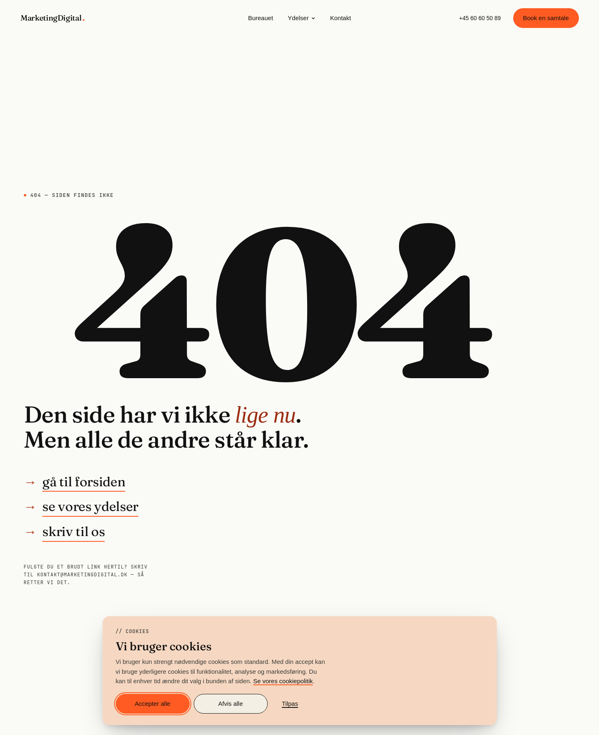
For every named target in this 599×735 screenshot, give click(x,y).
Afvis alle (230, 703)
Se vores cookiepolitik (283, 680)
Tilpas (290, 703)
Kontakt (340, 17)
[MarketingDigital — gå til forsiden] (53, 18)
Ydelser (301, 17)
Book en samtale (546, 17)
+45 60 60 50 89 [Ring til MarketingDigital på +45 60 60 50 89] (480, 18)
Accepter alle (152, 703)
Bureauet (260, 17)
